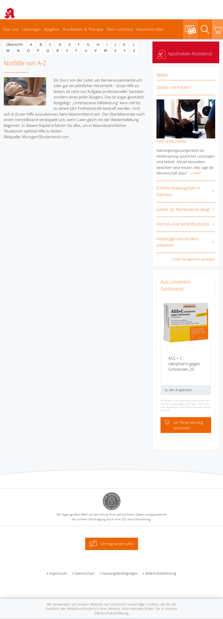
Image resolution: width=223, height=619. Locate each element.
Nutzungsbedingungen (120, 573)
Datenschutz (84, 573)
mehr (197, 173)
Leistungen (31, 29)
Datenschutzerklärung (111, 613)
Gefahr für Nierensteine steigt (183, 209)
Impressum (58, 573)
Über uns (10, 29)
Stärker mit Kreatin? (174, 87)
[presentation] (164, 348)
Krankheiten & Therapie (83, 29)
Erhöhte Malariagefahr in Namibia (178, 191)
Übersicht (14, 44)
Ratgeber (51, 29)
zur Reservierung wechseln (183, 425)
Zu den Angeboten (178, 390)
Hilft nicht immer (171, 141)
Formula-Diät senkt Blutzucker (183, 224)
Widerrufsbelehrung (160, 573)
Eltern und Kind (120, 29)
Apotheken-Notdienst (184, 54)
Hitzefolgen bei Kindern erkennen (177, 242)
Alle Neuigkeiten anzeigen (195, 259)
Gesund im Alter (150, 29)
